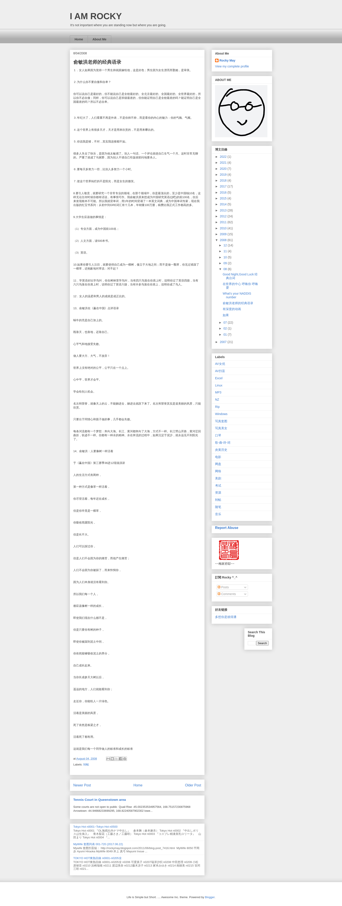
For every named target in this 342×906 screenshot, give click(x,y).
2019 (223, 174)
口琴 (218, 435)
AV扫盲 (220, 371)
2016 (223, 192)
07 (225, 322)
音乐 (218, 514)
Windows (221, 414)
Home (79, 39)
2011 (223, 222)
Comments (227, 594)
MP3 (218, 392)
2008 (223, 240)
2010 (223, 228)
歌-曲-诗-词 (222, 442)
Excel (218, 378)
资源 (218, 492)
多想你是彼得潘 (225, 617)
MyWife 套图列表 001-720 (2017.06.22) (98, 844)
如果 (226, 315)
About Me (99, 39)
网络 (218, 471)
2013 (223, 210)
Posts (223, 587)
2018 (223, 180)
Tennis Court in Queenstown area (99, 799)
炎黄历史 (221, 449)
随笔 (218, 507)
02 (225, 328)
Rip (217, 406)
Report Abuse (226, 528)
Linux (218, 385)
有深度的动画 (232, 309)
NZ (217, 399)
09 (225, 263)
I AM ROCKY (96, 16)
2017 (223, 186)
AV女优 (220, 363)
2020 (223, 168)
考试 (218, 485)
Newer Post (82, 785)
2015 (223, 198)
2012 (223, 216)
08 (225, 269)
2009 (223, 234)
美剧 (218, 478)
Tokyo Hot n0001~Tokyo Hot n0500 (95, 826)
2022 (223, 156)
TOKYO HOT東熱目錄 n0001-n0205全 (97, 858)
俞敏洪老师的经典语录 (238, 303)
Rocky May (227, 60)
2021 (223, 162)
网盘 (218, 464)
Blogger (210, 897)
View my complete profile (232, 66)
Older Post (193, 785)
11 (225, 251)
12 (225, 245)
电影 (218, 457)
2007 (223, 342)
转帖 (86, 764)
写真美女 (221, 428)
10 (225, 257)
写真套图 (221, 421)
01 (225, 334)
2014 (223, 204)
